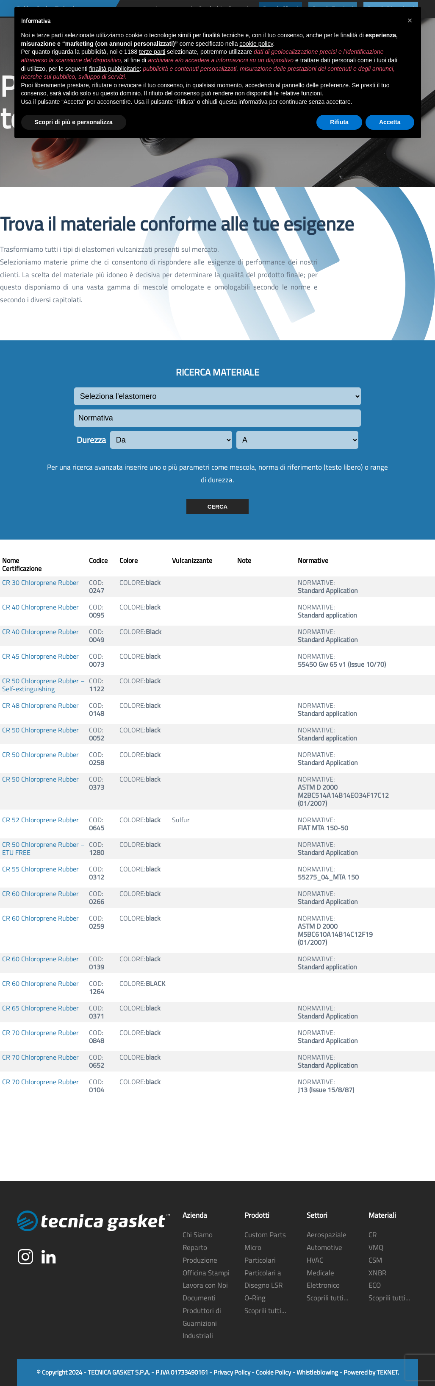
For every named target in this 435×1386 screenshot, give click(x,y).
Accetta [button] (390, 122)
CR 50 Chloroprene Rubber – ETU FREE (43, 849)
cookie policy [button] (256, 43)
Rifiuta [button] (339, 122)
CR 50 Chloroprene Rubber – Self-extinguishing (43, 685)
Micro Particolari (260, 1254)
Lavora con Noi (205, 1285)
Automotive (324, 1248)
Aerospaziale (326, 1235)
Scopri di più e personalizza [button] (74, 122)
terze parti (152, 51)
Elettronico (323, 1285)
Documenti (199, 1298)
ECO (375, 1285)
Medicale (320, 1273)
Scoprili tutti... (265, 1310)
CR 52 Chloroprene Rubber (40, 820)
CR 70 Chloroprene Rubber (40, 1033)
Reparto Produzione (200, 1254)
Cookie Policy (273, 1373)
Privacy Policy (231, 1373)
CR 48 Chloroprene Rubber (40, 705)
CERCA (217, 507)
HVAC (315, 1260)
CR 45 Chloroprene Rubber (40, 656)
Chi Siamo (198, 1235)
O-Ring (255, 1298)
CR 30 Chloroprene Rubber (40, 583)
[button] (410, 20)
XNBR (377, 1273)
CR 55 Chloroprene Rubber (40, 869)
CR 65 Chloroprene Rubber (40, 1008)
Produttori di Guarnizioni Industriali (202, 1323)
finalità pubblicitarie (114, 68)
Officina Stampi (206, 1273)
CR (373, 1235)
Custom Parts (265, 1235)
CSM (375, 1260)
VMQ (376, 1248)
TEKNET (387, 1373)
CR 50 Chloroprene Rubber (40, 730)
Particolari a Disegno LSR (263, 1279)
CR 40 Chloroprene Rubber (40, 607)
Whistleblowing (317, 1373)
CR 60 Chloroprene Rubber (40, 894)
